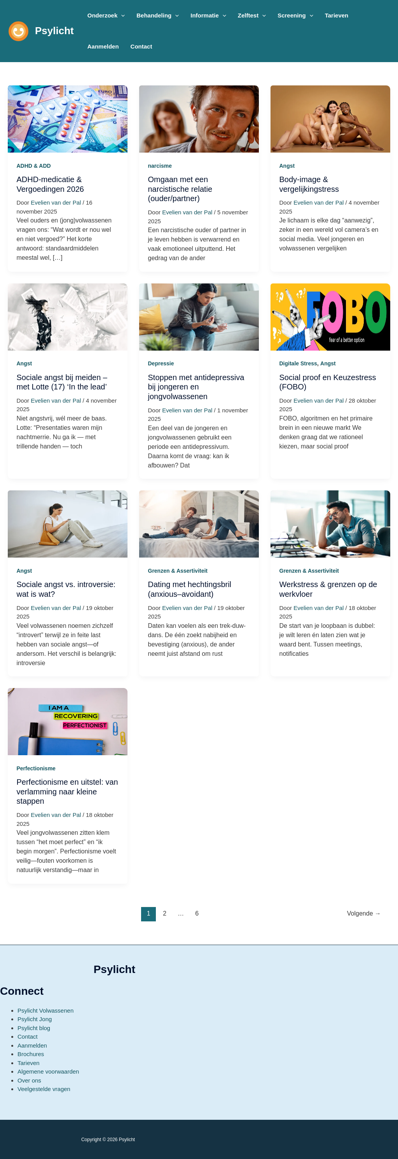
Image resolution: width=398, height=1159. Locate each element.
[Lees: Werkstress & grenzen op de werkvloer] (330, 523)
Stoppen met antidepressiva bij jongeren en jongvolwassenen (196, 387)
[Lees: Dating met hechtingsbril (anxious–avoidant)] (199, 523)
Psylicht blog (33, 1028)
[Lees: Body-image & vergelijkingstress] (330, 118)
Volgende (364, 913)
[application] (121, 15)
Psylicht (54, 30)
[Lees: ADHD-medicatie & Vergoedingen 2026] (67, 118)
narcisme (160, 166)
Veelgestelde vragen (43, 1089)
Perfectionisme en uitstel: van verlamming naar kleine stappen (67, 791)
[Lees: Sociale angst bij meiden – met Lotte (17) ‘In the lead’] (67, 316)
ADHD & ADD (34, 166)
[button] (106, 15)
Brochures (30, 1054)
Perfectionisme (36, 768)
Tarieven (28, 1063)
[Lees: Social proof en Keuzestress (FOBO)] (330, 316)
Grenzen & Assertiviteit (178, 571)
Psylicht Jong (34, 1019)
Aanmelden (32, 1045)
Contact (27, 1036)
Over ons (29, 1080)
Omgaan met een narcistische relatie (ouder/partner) (180, 189)
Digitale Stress (298, 363)
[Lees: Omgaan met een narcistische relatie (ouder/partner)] (199, 118)
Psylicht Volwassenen (45, 1010)
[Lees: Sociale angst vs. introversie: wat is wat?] (67, 523)
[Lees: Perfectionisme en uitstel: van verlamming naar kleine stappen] (67, 721)
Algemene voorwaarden (48, 1071)
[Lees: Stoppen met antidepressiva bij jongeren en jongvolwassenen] (199, 316)
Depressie (161, 363)
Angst (287, 166)
